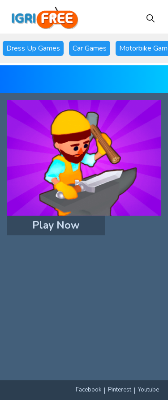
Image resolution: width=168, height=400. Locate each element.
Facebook (88, 390)
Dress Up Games (33, 48)
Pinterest (119, 390)
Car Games (90, 48)
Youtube (148, 390)
